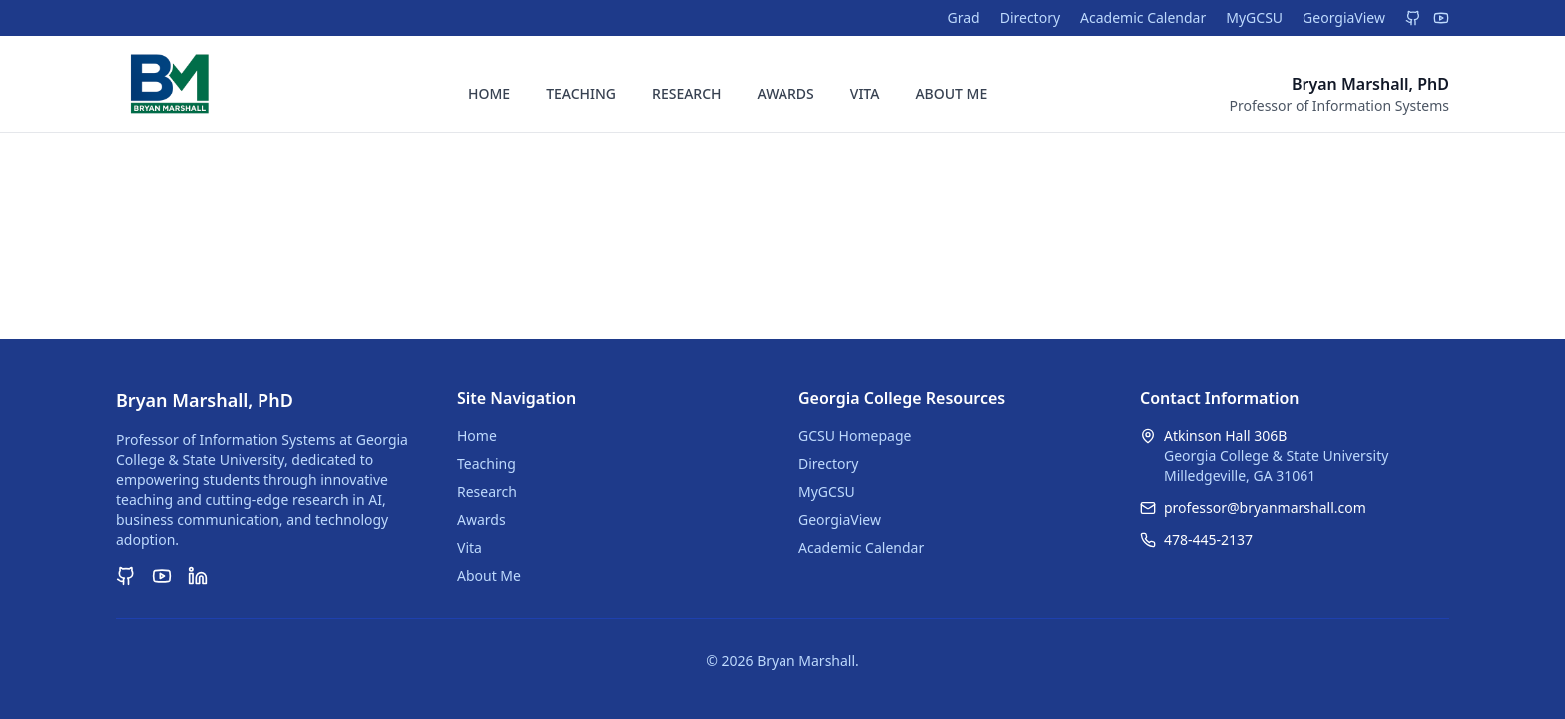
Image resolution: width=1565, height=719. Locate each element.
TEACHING (581, 93)
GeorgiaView (1344, 17)
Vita (469, 547)
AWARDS (786, 93)
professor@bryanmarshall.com (1265, 507)
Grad (963, 17)
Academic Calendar (1143, 17)
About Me (489, 575)
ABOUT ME (951, 93)
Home (477, 435)
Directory (1030, 17)
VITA (865, 93)
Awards (481, 519)
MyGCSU (1254, 17)
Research (487, 491)
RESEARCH (687, 93)
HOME (489, 93)
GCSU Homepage (854, 435)
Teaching (486, 463)
